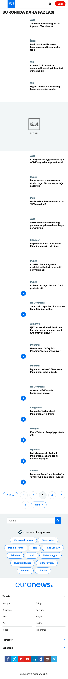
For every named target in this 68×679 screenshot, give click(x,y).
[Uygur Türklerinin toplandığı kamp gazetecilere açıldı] (47, 92)
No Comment (37, 302)
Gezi (5, 623)
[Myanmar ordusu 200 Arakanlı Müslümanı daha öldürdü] (47, 374)
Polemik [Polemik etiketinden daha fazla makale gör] (25, 570)
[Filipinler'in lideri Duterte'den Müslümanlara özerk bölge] (47, 249)
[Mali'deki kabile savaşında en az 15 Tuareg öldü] (47, 207)
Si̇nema (34, 470)
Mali (32, 197)
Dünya (33, 177)
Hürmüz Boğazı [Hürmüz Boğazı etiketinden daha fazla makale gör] (22, 562)
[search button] (58, 520)
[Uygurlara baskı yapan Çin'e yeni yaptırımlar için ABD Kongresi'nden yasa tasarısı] (47, 165)
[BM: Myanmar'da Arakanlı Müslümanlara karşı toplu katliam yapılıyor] (47, 458)
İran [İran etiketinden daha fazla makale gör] (35, 547)
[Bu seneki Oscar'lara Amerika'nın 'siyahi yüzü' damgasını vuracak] (47, 479)
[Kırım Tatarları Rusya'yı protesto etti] (47, 437)
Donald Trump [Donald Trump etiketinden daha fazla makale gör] (15, 547)
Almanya (35, 323)
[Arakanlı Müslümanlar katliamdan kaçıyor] (47, 396)
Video (5, 629)
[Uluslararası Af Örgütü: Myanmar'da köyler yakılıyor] (47, 354)
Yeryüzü (40, 609)
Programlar (41, 629)
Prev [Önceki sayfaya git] (11, 495)
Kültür (39, 623)
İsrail (32, 40)
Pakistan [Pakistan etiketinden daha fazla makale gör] (15, 555)
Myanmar (35, 344)
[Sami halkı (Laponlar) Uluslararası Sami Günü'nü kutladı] (47, 312)
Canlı (60, 3)
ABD (32, 20)
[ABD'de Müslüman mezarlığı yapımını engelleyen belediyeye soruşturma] (47, 228)
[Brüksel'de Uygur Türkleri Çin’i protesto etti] (47, 291)
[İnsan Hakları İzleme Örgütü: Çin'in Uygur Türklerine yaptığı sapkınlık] (47, 186)
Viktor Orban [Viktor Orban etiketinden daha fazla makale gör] (47, 562)
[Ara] (34, 520)
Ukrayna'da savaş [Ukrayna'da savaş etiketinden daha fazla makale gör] (23, 540)
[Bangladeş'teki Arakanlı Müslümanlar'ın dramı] (47, 416)
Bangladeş (36, 407)
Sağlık (39, 616)
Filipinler (35, 240)
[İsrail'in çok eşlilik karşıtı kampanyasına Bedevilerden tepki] (47, 50)
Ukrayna (34, 428)
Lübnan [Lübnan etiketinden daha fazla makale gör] (43, 570)
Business (7, 609)
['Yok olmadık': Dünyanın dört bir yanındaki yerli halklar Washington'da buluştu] (47, 29)
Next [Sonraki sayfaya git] (37, 504)
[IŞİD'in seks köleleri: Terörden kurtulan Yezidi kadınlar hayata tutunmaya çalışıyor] (47, 333)
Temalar (7, 596)
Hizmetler (7, 639)
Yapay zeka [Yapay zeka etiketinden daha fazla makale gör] (48, 540)
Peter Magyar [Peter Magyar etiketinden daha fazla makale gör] (50, 555)
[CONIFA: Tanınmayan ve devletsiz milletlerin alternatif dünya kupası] (47, 270)
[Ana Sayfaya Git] (11, 4)
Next (5, 616)
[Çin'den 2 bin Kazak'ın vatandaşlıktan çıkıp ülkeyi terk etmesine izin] (47, 71)
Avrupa (6, 603)
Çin (32, 61)
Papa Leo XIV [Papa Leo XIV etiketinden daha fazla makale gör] (53, 547)
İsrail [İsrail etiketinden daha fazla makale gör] (31, 555)
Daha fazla (8, 647)
